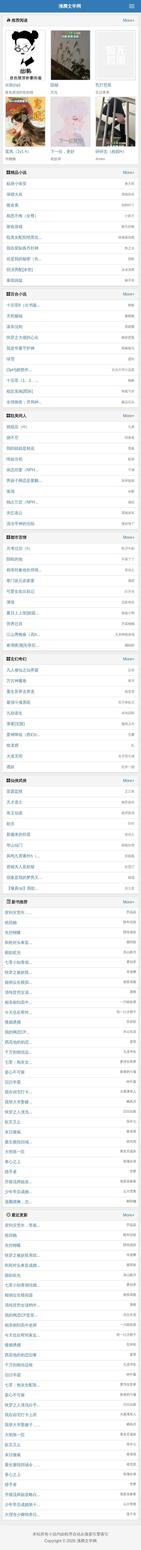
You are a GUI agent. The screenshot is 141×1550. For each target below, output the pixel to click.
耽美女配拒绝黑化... (70, 237)
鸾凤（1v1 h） (18, 151)
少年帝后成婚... (18, 1192)
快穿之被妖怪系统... (22, 1255)
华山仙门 (70, 845)
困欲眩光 (13, 952)
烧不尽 (70, 437)
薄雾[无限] (70, 724)
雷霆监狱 (70, 791)
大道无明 (70, 756)
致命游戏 (70, 226)
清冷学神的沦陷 (70, 524)
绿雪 (70, 359)
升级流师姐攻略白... (22, 1494)
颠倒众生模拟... (18, 982)
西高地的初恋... (18, 1042)
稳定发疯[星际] (70, 391)
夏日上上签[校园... (70, 613)
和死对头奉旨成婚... (22, 1265)
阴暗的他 (70, 559)
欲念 (70, 824)
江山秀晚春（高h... (70, 634)
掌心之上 (13, 1162)
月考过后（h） (70, 548)
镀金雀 (70, 205)
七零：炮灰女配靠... (22, 1385)
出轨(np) (12, 85)
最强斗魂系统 (70, 702)
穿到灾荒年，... (18, 912)
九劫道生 (70, 713)
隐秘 (54, 85)
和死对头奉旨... (18, 942)
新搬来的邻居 (70, 834)
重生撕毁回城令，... (22, 1465)
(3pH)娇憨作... (70, 370)
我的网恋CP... (17, 1032)
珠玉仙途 (70, 813)
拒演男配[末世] (70, 270)
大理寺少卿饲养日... (22, 1514)
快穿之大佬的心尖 (70, 337)
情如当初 (70, 459)
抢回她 (11, 922)
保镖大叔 (70, 194)
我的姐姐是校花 (70, 448)
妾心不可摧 (15, 1072)
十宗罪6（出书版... (70, 305)
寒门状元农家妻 (70, 581)
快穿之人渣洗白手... (22, 1405)
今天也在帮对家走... (22, 1335)
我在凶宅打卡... (18, 1092)
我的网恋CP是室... (21, 1315)
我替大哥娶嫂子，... (22, 1425)
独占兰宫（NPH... (70, 502)
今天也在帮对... (18, 1012)
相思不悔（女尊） (70, 216)
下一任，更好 (62, 151)
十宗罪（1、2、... (70, 380)
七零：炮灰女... (18, 1062)
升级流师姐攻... (18, 1182)
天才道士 (70, 802)
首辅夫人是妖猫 (70, 867)
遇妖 (70, 767)
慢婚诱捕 (13, 1022)
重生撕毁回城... (18, 1142)
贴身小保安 (70, 183)
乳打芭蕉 (104, 85)
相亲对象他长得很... (70, 570)
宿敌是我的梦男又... (70, 877)
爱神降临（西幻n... (70, 734)
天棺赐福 (70, 316)
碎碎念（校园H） (111, 151)
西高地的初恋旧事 (21, 1355)
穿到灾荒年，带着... (22, 1225)
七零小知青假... (18, 962)
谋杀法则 (70, 327)
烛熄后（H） (70, 427)
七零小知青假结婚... (22, 1285)
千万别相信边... (18, 1052)
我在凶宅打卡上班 (21, 1415)
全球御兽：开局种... (70, 402)
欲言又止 (13, 1122)
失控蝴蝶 (13, 932)
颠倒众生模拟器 (19, 1295)
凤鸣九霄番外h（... (70, 856)
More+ (128, 20)
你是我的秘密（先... (70, 259)
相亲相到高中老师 (21, 1325)
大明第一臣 (15, 1152)
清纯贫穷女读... (18, 992)
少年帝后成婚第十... (22, 1504)
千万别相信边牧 (19, 1365)
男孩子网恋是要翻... (70, 480)
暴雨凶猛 (70, 280)
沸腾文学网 (69, 6)
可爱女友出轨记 (70, 591)
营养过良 (70, 624)
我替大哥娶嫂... (18, 1102)
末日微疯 (13, 1132)
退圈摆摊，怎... (18, 1202)
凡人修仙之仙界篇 (70, 670)
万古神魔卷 (70, 681)
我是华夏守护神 (70, 348)
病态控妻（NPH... (70, 470)
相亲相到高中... (18, 1002)
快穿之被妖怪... (18, 972)
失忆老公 (70, 513)
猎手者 (11, 1172)
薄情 (70, 602)
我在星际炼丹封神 (70, 248)
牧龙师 (70, 745)
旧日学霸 (13, 1082)
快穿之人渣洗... (18, 1112)
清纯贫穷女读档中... (22, 1305)
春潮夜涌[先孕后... (70, 645)
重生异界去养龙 (70, 691)
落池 (70, 491)
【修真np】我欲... (70, 888)
